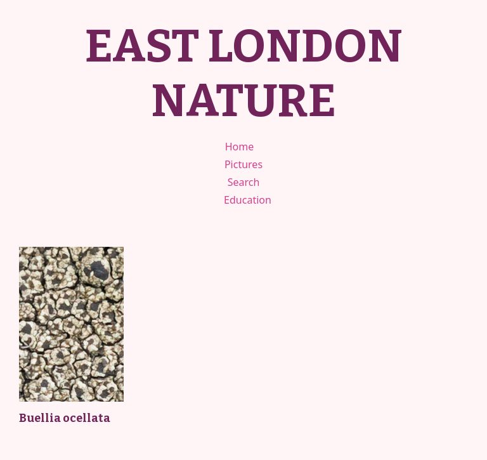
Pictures (243, 164)
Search (244, 182)
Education (247, 200)
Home (239, 147)
